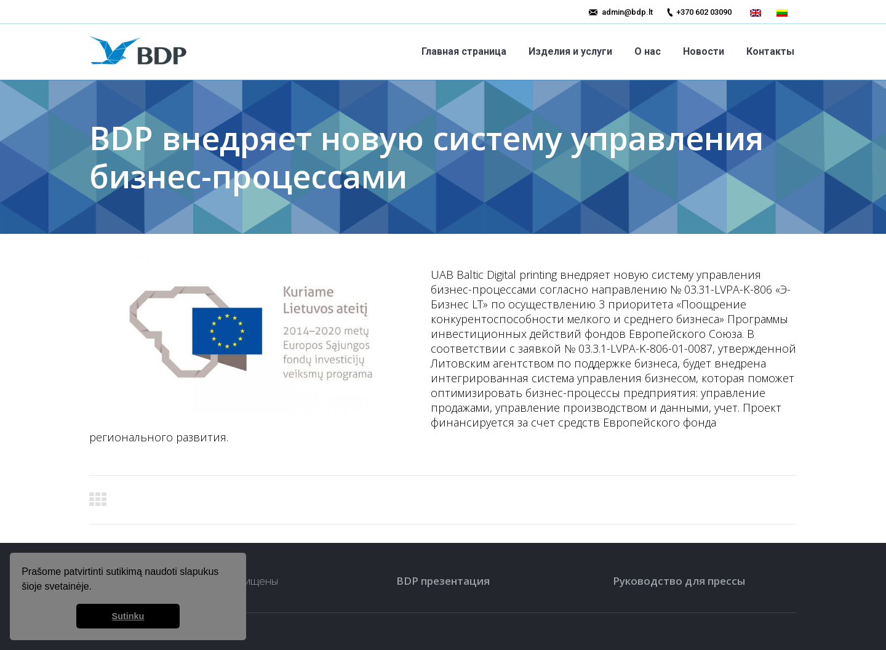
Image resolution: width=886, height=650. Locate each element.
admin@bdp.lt (627, 12)
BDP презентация (443, 581)
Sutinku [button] (128, 616)
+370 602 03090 (704, 12)
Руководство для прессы (679, 581)
